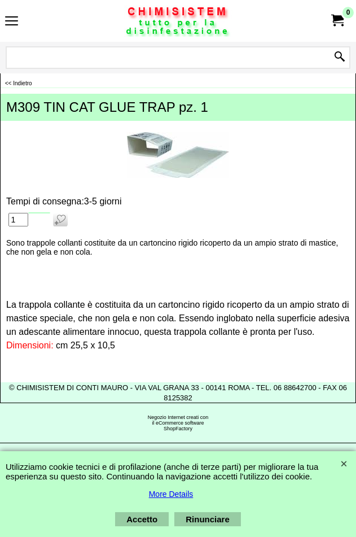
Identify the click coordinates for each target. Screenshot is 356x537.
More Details (171, 494)
